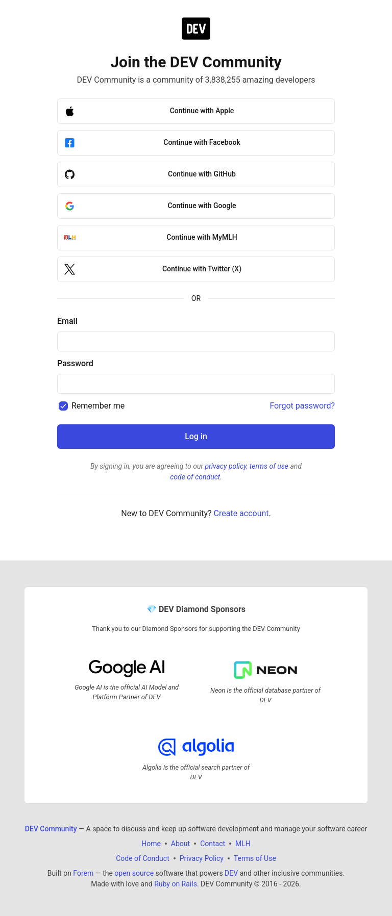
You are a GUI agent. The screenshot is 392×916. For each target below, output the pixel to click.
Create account (241, 513)
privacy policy (226, 466)
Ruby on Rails (175, 884)
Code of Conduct (142, 858)
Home (151, 843)
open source (134, 873)
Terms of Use (255, 858)
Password (75, 363)
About (180, 843)
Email (67, 321)
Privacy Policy (202, 858)
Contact (212, 843)
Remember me (98, 406)
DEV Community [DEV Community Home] (51, 829)
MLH (243, 843)
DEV (231, 873)
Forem (83, 873)
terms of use (269, 466)
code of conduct (195, 477)
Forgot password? (302, 406)
